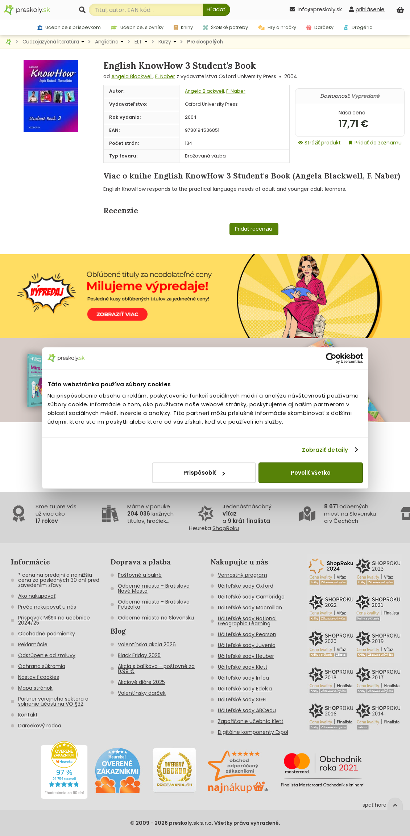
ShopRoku (225, 528)
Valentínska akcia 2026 (147, 644)
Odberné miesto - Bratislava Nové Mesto (154, 588)
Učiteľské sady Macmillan (250, 607)
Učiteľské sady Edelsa (245, 688)
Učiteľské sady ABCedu (247, 710)
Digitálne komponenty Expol (253, 732)
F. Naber (165, 76)
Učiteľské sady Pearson (247, 634)
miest (332, 513)
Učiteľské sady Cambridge (251, 596)
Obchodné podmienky (46, 633)
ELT (138, 41)
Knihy (183, 27)
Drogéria (358, 27)
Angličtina (106, 41)
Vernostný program (242, 575)
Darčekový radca (39, 725)
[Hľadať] (216, 10)
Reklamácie (32, 644)
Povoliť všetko (311, 472)
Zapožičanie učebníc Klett (250, 721)
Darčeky (320, 27)
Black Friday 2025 (139, 655)
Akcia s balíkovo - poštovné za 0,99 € (156, 669)
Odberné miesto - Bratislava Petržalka (154, 604)
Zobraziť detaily (325, 450)
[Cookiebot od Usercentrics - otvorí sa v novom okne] (331, 358)
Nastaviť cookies (38, 677)
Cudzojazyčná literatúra (50, 41)
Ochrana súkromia (41, 666)
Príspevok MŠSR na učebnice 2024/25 (54, 620)
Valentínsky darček (142, 693)
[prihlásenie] (367, 9)
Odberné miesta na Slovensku (156, 617)
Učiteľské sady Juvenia (247, 645)
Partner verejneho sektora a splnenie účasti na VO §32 (53, 701)
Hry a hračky (277, 27)
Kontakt (28, 714)
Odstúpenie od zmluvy (46, 655)
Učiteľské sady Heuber (246, 656)
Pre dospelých (205, 41)
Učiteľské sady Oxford (245, 585)
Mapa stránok (35, 688)
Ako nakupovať (36, 596)
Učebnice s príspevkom (69, 27)
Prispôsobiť (204, 472)
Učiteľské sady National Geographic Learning (247, 621)
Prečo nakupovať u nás (47, 606)
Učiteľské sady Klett (243, 667)
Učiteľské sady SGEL (243, 699)
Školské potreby (225, 27)
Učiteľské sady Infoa (243, 677)
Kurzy (164, 41)
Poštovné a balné (140, 575)
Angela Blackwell (132, 76)
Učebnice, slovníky (137, 27)
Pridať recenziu (253, 228)
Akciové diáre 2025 (141, 682)
